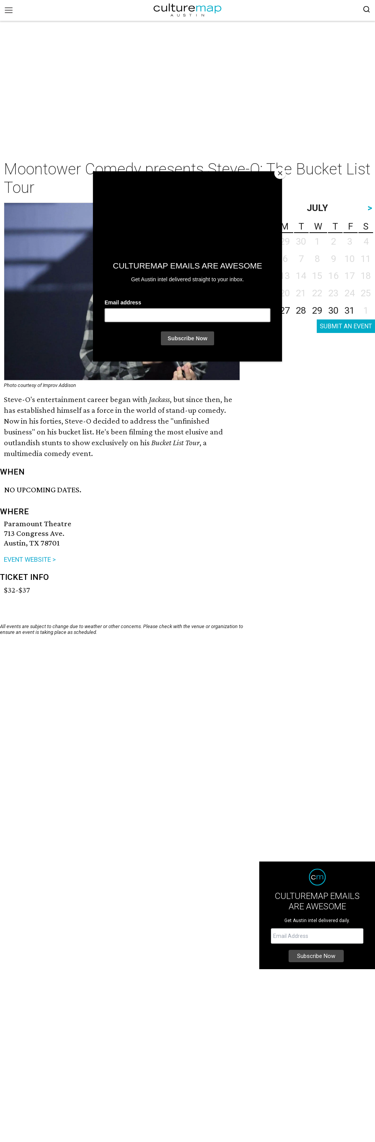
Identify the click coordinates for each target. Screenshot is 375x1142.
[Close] (280, 173)
